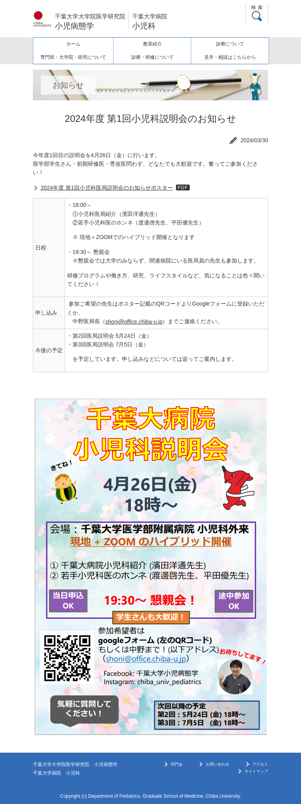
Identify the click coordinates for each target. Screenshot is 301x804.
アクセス (260, 764)
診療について (230, 44)
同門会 (177, 764)
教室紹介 (152, 44)
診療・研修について (152, 57)
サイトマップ (256, 771)
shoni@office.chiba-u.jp (133, 322)
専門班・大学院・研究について (73, 57)
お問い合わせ (217, 764)
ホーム (73, 44)
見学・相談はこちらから (230, 57)
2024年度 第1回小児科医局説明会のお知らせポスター (107, 188)
